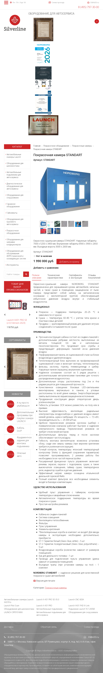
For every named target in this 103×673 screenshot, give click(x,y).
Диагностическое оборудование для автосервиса (15, 186)
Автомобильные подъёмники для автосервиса (14, 175)
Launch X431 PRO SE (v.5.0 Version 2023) (17, 321)
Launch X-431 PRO (44, 605)
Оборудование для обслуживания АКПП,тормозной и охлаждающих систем (16, 255)
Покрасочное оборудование (13, 231)
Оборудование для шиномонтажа (15, 164)
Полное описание (36, 276)
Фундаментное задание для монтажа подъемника (24, 442)
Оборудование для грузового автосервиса (15, 221)
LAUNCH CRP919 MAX (13, 612)
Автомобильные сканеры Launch (14, 155)
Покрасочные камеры (56, 587)
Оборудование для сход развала (15, 196)
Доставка (8, 626)
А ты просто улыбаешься (23, 404)
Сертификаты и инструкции (75, 276)
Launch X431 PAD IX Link (79, 605)
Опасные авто (21, 454)
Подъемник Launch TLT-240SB (82, 609)
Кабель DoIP (20, 429)
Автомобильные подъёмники (49, 609)
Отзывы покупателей (94, 276)
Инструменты (13, 265)
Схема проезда (91, 626)
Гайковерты (12, 213)
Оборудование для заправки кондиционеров (15, 242)
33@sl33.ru (93, 637)
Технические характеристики (55, 276)
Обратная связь (49, 626)
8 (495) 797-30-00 (88, 7)
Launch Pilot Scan (11, 605)
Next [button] (31, 314)
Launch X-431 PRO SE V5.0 (47, 599)
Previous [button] (4, 314)
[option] (17, 312)
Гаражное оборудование (13, 205)
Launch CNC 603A (76, 599)
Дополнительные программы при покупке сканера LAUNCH (25, 417)
